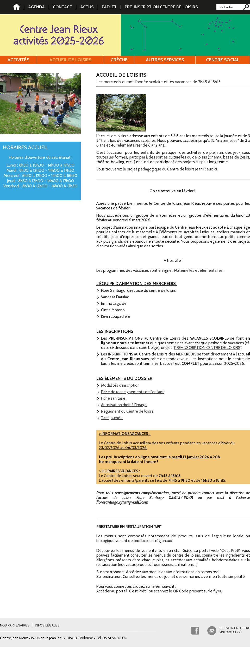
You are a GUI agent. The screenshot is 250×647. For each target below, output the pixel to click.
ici (215, 169)
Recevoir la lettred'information (234, 630)
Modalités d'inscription (120, 385)
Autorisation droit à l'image (124, 404)
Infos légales (47, 625)
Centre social (222, 60)
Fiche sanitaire (113, 398)
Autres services (165, 60)
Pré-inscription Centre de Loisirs (161, 6)
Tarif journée (112, 417)
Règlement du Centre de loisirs (127, 411)
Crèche (119, 60)
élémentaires (211, 270)
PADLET (109, 6)
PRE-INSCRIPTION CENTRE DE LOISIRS (207, 347)
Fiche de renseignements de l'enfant (132, 391)
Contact (62, 6)
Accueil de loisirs (70, 60)
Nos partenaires (14, 625)
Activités (18, 60)
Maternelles (184, 270)
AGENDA (36, 6)
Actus (87, 6)
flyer (217, 591)
